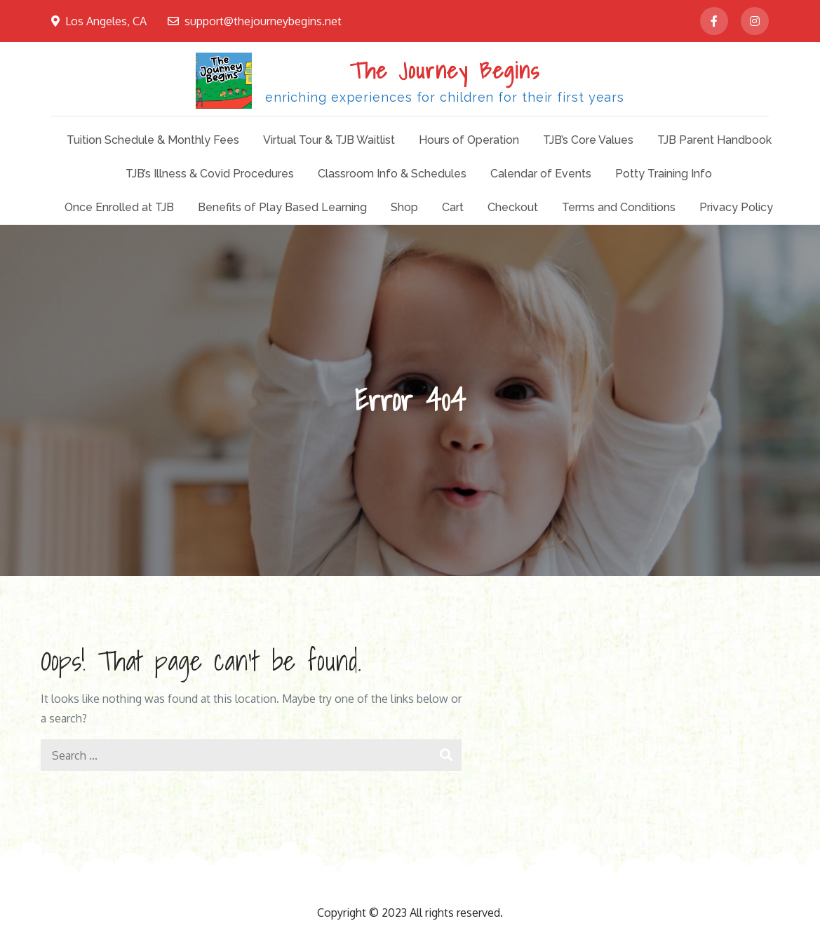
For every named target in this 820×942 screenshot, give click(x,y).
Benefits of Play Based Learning (282, 207)
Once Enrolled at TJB (119, 207)
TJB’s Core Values (588, 140)
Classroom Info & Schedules (392, 173)
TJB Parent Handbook (714, 140)
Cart (453, 207)
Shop (404, 207)
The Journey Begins (444, 70)
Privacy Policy (736, 207)
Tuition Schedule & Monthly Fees (153, 140)
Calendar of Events (540, 173)
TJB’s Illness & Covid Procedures (210, 173)
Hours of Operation (469, 140)
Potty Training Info (663, 173)
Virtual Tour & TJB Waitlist (329, 140)
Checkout (513, 207)
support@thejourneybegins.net (255, 21)
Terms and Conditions (619, 207)
